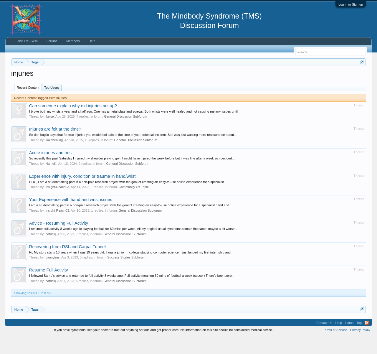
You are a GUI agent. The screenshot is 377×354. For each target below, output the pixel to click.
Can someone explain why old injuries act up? (73, 123)
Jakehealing (54, 157)
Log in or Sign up (350, 4)
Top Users (51, 105)
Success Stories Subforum (126, 275)
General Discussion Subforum (125, 134)
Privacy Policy (360, 347)
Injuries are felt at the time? (55, 147)
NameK (50, 181)
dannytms (52, 275)
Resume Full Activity (48, 287)
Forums (52, 41)
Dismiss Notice (361, 76)
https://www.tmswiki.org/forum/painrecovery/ (280, 76)
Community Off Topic (134, 204)
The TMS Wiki (27, 41)
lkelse (49, 134)
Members (73, 41)
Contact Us (324, 340)
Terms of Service (335, 347)
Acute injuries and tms (50, 170)
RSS (367, 340)
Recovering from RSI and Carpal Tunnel (67, 264)
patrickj (50, 251)
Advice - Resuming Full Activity (58, 240)
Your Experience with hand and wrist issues (70, 217)
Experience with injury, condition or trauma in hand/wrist (82, 194)
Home (349, 340)
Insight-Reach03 (57, 204)
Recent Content (28, 105)
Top (359, 340)
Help (92, 41)
